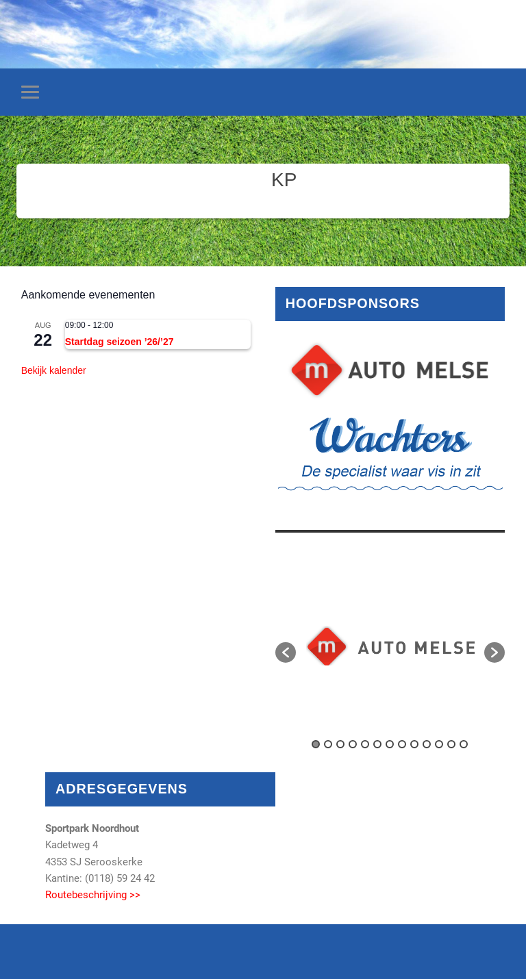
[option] (390, 645)
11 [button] (439, 744)
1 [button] (316, 744)
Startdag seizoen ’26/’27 (119, 341)
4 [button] (353, 744)
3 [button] (340, 744)
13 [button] (464, 744)
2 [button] (328, 744)
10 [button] (427, 744)
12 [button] (451, 744)
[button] (285, 652)
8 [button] (402, 744)
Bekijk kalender (53, 370)
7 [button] (390, 744)
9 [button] (414, 744)
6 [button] (377, 744)
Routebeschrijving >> (92, 895)
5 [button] (365, 744)
